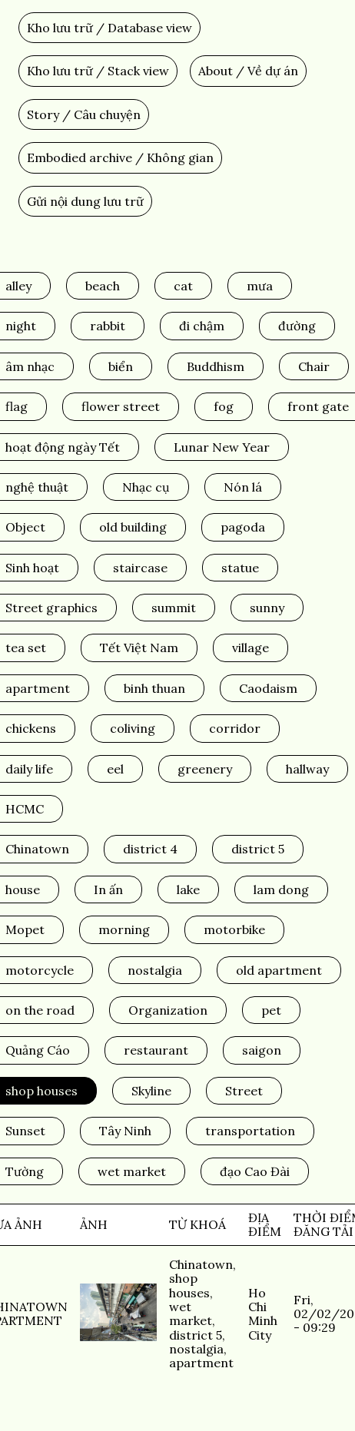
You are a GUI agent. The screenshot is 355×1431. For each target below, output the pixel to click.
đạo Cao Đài (255, 1171)
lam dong (281, 889)
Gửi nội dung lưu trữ (85, 201)
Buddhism (215, 366)
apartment (201, 1362)
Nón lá (243, 487)
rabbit (107, 325)
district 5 (257, 848)
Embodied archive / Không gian (120, 157)
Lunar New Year (222, 447)
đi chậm (201, 325)
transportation (250, 1130)
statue (240, 567)
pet (271, 1010)
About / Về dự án (248, 70)
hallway (307, 769)
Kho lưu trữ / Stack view (98, 70)
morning (124, 929)
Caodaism (268, 688)
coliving (132, 728)
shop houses (189, 1285)
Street (244, 1090)
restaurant (156, 1050)
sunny (267, 607)
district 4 (150, 848)
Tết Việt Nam (139, 647)
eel (115, 769)
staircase (140, 567)
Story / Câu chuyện (84, 114)
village (250, 647)
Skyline (151, 1090)
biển (120, 366)
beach (102, 285)
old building (133, 527)
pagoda (243, 527)
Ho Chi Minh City (262, 1314)
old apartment (279, 970)
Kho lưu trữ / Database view (109, 27)
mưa (260, 285)
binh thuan (154, 688)
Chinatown (201, 1264)
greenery (205, 769)
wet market (132, 1171)
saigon (261, 1050)
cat (183, 285)
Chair (314, 366)
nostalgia (155, 970)
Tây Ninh (125, 1130)
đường (297, 325)
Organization (167, 1010)
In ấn (108, 889)
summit (173, 607)
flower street (120, 406)
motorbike (234, 929)
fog (224, 406)
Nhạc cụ (146, 487)
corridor (234, 728)
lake (188, 889)
